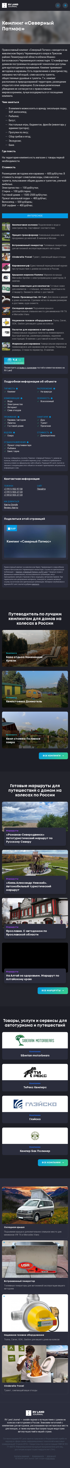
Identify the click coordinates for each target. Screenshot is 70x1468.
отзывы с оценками (26, 367)
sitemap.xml (51, 1456)
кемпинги (35, 584)
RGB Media (50, 1459)
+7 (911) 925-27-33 (13, 492)
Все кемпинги (53, 755)
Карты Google (11, 504)
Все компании (53, 1162)
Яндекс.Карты (11, 507)
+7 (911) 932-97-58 (13, 489)
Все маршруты (53, 990)
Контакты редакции (21, 1456)
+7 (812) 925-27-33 (13, 495)
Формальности (38, 1456)
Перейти (41, 489)
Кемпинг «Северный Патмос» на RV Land (31, 572)
